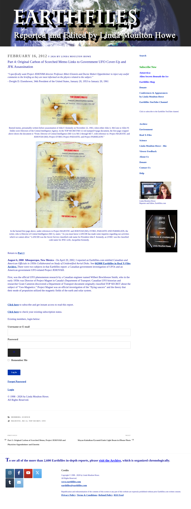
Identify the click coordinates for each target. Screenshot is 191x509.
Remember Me (17, 360)
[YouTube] (28, 473)
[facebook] (19, 473)
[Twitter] (37, 473)
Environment (146, 129)
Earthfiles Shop (147, 82)
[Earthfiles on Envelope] (19, 482)
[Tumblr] (10, 482)
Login (11, 389)
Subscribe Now (147, 67)
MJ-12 (25, 421)
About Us (144, 156)
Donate (143, 87)
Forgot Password (17, 381)
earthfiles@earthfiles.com (74, 485)
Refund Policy (106, 495)
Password (13, 339)
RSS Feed (119, 495)
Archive (143, 124)
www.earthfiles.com (71, 481)
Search (142, 55)
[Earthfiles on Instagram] (10, 473)
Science (26, 417)
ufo (44, 421)
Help (141, 173)
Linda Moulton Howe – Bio (152, 146)
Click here (13, 304)
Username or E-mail (19, 326)
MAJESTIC (16, 421)
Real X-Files (145, 135)
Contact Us (145, 167)
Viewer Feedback (148, 151)
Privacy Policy (68, 495)
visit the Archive (110, 460)
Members (16, 417)
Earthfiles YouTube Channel (153, 102)
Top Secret (35, 421)
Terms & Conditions (87, 495)
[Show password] (14, 353)
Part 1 (21, 253)
